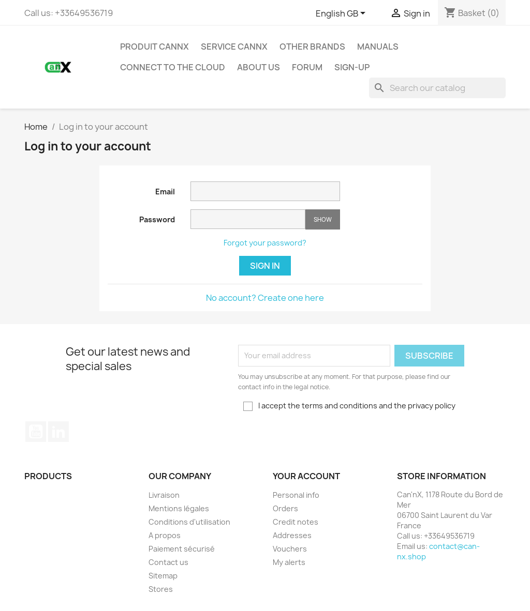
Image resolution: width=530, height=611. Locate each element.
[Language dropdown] (342, 14)
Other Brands (312, 46)
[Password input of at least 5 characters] (247, 219)
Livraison (164, 495)
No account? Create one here (265, 297)
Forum (307, 67)
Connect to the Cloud (172, 67)
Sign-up (352, 67)
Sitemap (163, 576)
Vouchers (290, 549)
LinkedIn (58, 431)
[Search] (437, 88)
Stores (161, 589)
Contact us (168, 562)
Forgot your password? (265, 243)
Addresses (292, 535)
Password (157, 219)
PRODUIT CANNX (154, 46)
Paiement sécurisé (182, 549)
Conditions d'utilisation (189, 522)
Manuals (378, 46)
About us (258, 67)
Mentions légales (179, 508)
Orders (285, 508)
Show (323, 219)
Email (165, 191)
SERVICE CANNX (234, 46)
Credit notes (295, 522)
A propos (165, 535)
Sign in (265, 265)
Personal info (296, 495)
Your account (306, 476)
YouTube (35, 431)
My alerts (289, 562)
